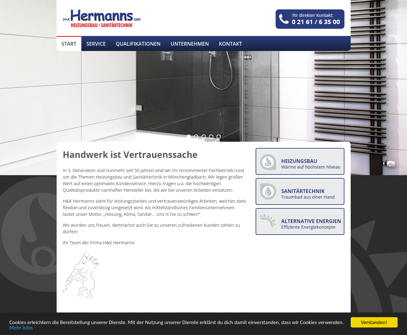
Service (96, 43)
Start (69, 43)
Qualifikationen (138, 43)
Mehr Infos (21, 328)
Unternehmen (189, 43)
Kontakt (230, 43)
